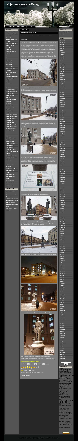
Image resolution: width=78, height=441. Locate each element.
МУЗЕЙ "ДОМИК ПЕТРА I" (11, 89)
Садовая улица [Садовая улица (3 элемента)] (61, 403)
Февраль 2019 (62, 125)
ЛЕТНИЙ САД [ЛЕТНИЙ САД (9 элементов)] (64, 392)
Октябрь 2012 (62, 271)
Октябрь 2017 (62, 156)
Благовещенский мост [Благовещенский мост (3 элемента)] (63, 378)
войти (26, 377)
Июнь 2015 (62, 210)
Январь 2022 (62, 58)
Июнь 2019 (62, 117)
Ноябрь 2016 (62, 177)
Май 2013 (62, 258)
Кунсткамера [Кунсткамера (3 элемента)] (66, 389)
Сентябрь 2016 (62, 181)
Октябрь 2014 (62, 225)
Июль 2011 (62, 300)
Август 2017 (62, 160)
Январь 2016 (62, 196)
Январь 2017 (62, 173)
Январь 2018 (62, 150)
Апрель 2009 (62, 352)
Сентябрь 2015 (62, 204)
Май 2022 (62, 50)
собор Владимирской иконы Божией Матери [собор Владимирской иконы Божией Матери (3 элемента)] (65, 426)
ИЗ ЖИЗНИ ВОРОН (9, 66)
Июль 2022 (62, 46)
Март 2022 (62, 54)
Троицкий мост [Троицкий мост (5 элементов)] (64, 408)
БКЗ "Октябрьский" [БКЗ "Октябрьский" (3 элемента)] (65, 377)
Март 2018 (62, 146)
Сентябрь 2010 (62, 319)
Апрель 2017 (62, 167)
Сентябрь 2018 (62, 135)
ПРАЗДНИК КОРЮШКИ (10, 143)
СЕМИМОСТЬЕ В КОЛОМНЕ (11, 155)
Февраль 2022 (62, 56)
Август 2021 (62, 67)
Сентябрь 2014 (62, 227)
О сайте (31, 26)
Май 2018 (62, 142)
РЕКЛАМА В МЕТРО (10, 145)
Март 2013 (62, 262)
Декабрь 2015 (62, 198)
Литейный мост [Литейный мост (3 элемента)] (67, 393)
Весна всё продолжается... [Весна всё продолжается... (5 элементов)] (65, 379)
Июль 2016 (62, 185)
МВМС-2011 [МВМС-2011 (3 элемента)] (61, 394)
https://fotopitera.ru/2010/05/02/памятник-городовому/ (30, 361)
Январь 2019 (62, 127)
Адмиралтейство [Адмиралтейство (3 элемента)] (68, 372)
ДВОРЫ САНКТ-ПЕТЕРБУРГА (11, 55)
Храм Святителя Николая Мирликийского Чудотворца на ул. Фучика (12, 204)
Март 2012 (62, 285)
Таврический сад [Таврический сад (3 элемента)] (65, 406)
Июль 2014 (62, 231)
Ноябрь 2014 (62, 223)
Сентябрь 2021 (62, 65)
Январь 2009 (62, 358)
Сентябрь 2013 (62, 250)
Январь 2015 (62, 219)
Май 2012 (62, 281)
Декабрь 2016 (62, 175)
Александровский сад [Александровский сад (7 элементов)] (66, 376)
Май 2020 (62, 96)
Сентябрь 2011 (62, 296)
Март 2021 (62, 77)
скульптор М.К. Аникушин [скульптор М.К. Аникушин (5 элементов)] (65, 423)
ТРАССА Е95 (8, 166)
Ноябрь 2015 (62, 200)
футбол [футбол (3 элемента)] (68, 427)
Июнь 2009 (62, 348)
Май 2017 (62, 165)
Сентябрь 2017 (62, 158)
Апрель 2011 (62, 306)
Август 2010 (62, 321)
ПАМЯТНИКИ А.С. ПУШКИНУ (12, 114)
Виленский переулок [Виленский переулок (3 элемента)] (63, 381)
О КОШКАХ (8, 101)
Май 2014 (62, 235)
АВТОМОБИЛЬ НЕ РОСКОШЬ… (12, 39)
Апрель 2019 (62, 121)
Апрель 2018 (62, 144)
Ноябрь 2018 (62, 131)
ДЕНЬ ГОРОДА (9, 60)
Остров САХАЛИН (9, 105)
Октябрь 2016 (62, 179)
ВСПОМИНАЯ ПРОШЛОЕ (11, 43)
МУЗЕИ (7, 85)
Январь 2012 (62, 289)
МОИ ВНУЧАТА (9, 80)
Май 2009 (62, 350)
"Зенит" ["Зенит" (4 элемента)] (61, 368)
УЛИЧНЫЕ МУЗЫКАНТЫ (11, 168)
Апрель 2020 (62, 98)
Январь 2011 (62, 312)
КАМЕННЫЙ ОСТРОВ (10, 68)
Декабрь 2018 (62, 129)
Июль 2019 (62, 115)
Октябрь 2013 (62, 248)
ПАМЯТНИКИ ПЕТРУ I (10, 122)
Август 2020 (62, 90)
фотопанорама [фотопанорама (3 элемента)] (64, 427)
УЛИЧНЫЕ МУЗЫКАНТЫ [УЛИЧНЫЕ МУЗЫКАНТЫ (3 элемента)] (64, 409)
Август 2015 (62, 206)
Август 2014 (62, 229)
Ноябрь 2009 (62, 339)
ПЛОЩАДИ (8, 139)
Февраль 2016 (62, 194)
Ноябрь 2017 (62, 154)
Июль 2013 (62, 254)
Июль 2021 (62, 69)
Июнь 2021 (62, 71)
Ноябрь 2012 (62, 269)
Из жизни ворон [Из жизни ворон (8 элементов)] (65, 385)
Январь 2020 (62, 104)
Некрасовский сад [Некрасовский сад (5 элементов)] (64, 398)
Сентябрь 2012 (62, 273)
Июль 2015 (62, 208)
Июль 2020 (62, 92)
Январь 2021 (62, 81)
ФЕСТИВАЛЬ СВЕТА (10, 180)
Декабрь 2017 (62, 152)
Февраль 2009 (62, 356)
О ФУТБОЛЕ (8, 103)
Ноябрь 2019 (62, 108)
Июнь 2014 (62, 233)
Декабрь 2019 (62, 106)
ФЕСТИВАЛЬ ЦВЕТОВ (10, 182)
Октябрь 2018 (62, 133)
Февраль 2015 (62, 217)
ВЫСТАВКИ (8, 47)
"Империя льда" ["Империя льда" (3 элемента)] (62, 372)
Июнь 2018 (62, 140)
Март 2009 (62, 354)
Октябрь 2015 (62, 202)
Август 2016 (62, 183)
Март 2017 (62, 169)
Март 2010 (62, 331)
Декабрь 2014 (62, 221)
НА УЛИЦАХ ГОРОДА (10, 93)
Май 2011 (61, 304)
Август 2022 (62, 44)
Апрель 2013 (62, 260)
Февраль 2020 (62, 102)
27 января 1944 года (9, 37)
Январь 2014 (62, 242)
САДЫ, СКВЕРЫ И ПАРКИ (11, 149)
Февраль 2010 (62, 333)
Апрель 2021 (62, 75)
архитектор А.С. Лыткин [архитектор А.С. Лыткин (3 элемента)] (63, 412)
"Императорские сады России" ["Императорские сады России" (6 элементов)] (65, 370)
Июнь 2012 (62, 279)
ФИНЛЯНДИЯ (8, 184)
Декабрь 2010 (62, 314)
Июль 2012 (62, 277)
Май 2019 (62, 119)
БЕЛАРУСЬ (8, 41)
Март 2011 (62, 308)
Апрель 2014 (62, 237)
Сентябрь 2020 (62, 88)
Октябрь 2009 (62, 341)
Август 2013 (62, 252)
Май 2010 (62, 327)
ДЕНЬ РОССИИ (9, 64)
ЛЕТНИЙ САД (8, 70)
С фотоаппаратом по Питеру (23, 4)
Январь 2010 (62, 335)
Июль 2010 (62, 323)
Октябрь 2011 (62, 294)
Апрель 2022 (62, 52)
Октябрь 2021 (62, 63)
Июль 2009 (62, 346)
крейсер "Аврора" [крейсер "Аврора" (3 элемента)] (69, 418)
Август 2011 (62, 298)
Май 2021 (62, 73)
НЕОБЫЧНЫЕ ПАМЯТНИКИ (11, 99)
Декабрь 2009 (62, 337)
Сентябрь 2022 (62, 42)
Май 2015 (62, 212)
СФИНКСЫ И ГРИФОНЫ (11, 164)
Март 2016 (62, 192)
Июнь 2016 (62, 187)
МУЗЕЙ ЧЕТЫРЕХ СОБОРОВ (11, 91)
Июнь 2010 (62, 325)
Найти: (66, 361)
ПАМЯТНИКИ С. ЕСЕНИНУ (11, 124)
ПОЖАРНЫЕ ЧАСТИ (10, 141)
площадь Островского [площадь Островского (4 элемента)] (64, 421)
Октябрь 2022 (62, 40)
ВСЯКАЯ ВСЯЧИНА (10, 45)
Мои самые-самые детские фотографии (16, 26)
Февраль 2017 (62, 171)
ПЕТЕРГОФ (8, 132)
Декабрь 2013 (62, 244)
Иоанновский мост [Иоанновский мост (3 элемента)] (68, 386)
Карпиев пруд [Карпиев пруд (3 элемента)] (61, 388)
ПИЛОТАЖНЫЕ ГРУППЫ (11, 137)
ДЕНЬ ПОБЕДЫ (9, 62)
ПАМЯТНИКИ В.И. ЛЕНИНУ (11, 116)
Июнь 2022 (62, 48)
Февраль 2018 (62, 148)
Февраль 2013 (62, 264)
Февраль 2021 (62, 79)
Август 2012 (62, 275)
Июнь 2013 (62, 256)
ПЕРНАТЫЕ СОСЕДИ (10, 130)
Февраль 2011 (62, 310)
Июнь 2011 (62, 302)
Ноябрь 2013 (62, 246)
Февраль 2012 (62, 287)
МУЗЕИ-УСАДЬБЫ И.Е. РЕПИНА (12, 87)
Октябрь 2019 (62, 110)
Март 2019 (62, 123)
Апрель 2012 (62, 283)
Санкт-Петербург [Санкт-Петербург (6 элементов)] (64, 404)
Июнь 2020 (62, 94)
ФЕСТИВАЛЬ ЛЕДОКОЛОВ (11, 174)
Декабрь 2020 (62, 83)
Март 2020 (62, 100)
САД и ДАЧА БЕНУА (10, 147)
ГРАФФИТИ (8, 49)
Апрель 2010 (62, 329)
